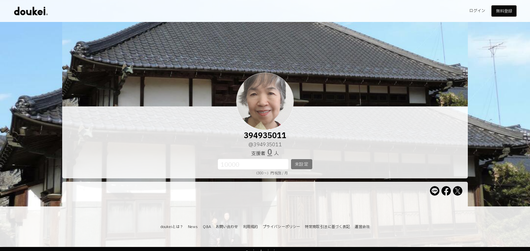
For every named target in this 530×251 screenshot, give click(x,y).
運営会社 (362, 227)
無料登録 (504, 11)
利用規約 (250, 227)
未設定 (301, 164)
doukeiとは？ (171, 227)
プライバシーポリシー (281, 227)
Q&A (207, 227)
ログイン (477, 11)
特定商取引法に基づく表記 (327, 227)
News (193, 227)
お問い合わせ (227, 227)
